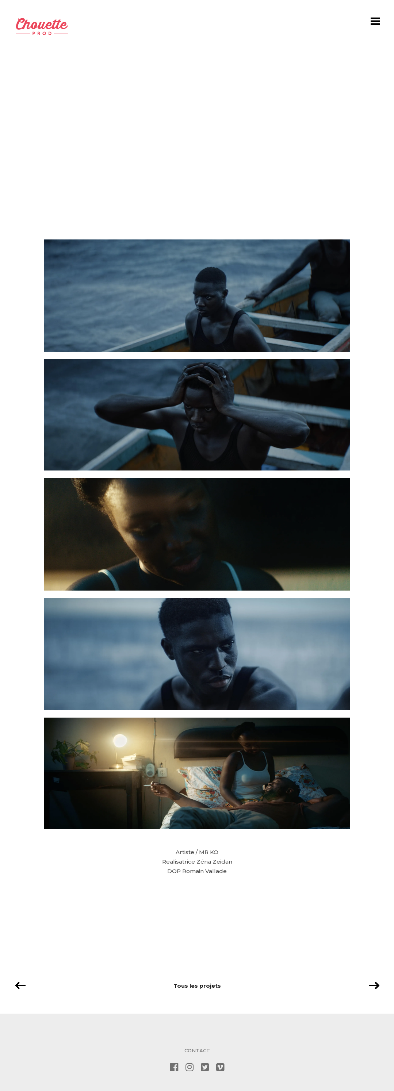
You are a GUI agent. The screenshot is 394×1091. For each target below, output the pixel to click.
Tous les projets (197, 985)
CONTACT (197, 1050)
